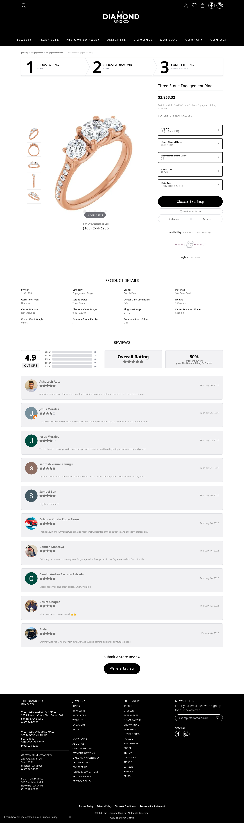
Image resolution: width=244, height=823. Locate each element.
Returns (207, 219)
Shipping (174, 219)
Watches (78, 720)
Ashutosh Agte (49, 382)
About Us (78, 743)
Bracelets (79, 710)
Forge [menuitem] (128, 748)
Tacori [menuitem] (128, 706)
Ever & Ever (130, 293)
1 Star (48, 366)
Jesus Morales (49, 409)
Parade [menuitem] (128, 738)
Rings (76, 706)
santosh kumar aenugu (56, 464)
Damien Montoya (51, 547)
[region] (95, 165)
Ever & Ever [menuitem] (131, 715)
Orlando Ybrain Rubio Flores (59, 519)
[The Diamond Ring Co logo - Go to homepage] (122, 17)
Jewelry (24, 40)
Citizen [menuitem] (128, 766)
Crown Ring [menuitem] (131, 724)
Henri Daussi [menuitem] (132, 734)
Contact (218, 40)
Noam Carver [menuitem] (132, 720)
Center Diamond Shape (171, 142)
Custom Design (82, 748)
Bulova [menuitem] (128, 771)
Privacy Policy (82, 781)
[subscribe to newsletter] (218, 718)
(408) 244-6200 (96, 228)
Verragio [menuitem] (130, 729)
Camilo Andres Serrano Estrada (61, 574)
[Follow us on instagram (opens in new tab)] (219, 5)
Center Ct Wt (167, 169)
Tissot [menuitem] (128, 762)
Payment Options (84, 753)
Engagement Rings (54, 52)
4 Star (48, 355)
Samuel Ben (47, 492)
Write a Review (122, 668)
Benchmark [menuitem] (131, 743)
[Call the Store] (30, 722)
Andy (43, 629)
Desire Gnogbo (49, 602)
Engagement (37, 52)
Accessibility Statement (152, 806)
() (95, 352)
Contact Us (80, 767)
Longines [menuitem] (130, 757)
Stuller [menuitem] (129, 710)
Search (40, 68)
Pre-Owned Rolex (83, 40)
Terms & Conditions (86, 771)
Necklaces (79, 715)
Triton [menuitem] (128, 752)
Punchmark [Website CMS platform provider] (129, 818)
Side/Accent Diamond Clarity (173, 155)
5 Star (48, 352)
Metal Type (166, 183)
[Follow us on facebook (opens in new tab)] (211, 5)
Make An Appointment (87, 757)
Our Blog (169, 40)
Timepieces (49, 40)
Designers (116, 40)
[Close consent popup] (70, 817)
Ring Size (165, 128)
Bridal (77, 729)
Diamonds (143, 40)
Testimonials (81, 762)
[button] (23, 5)
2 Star (48, 362)
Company (194, 40)
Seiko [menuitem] (127, 776)
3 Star (48, 359)
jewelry (24, 52)
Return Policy (82, 776)
